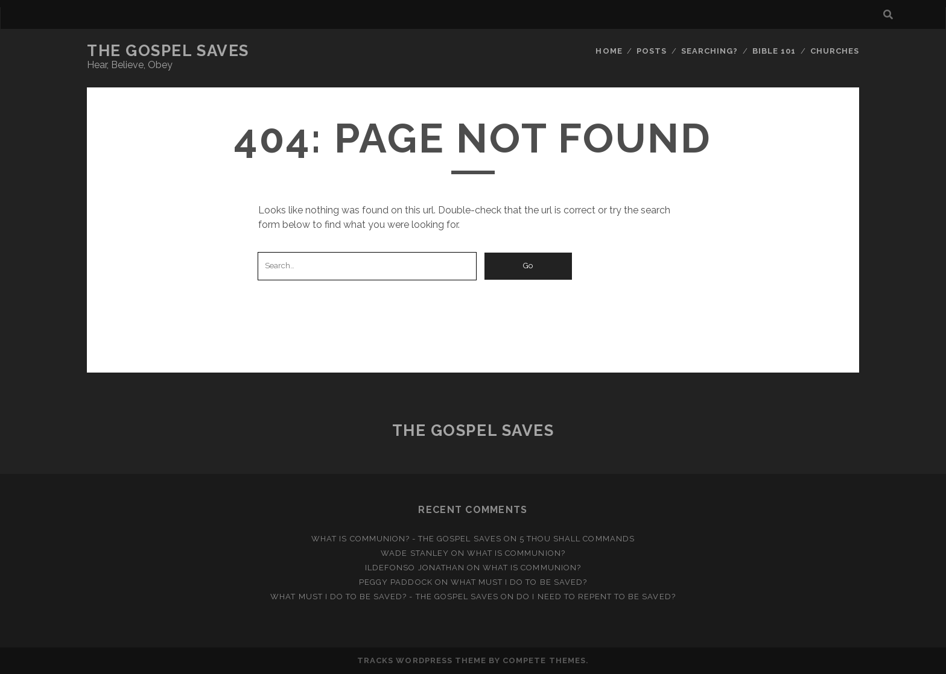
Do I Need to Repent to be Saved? (595, 596)
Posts (651, 50)
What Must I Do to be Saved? (519, 582)
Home (608, 50)
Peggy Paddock (396, 582)
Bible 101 (774, 50)
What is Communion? (516, 553)
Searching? (709, 50)
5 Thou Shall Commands (577, 538)
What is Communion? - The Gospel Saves (406, 538)
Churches (834, 50)
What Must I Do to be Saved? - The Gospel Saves (384, 596)
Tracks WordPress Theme (421, 660)
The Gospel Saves (168, 51)
